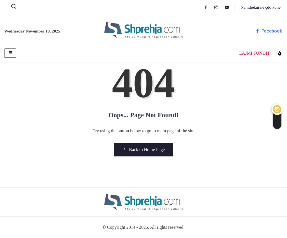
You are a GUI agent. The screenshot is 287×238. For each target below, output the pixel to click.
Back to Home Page (143, 149)
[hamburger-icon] (10, 53)
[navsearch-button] (11, 7)
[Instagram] (219, 7)
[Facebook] (208, 7)
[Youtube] (230, 7)
